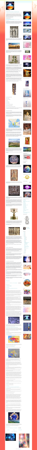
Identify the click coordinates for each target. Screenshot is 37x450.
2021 (24, 235)
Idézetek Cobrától (24, 206)
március (25, 249)
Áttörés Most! (24, 199)
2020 (24, 236)
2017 (24, 253)
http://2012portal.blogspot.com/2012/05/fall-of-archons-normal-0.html (11, 288)
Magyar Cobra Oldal (25, 207)
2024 (24, 233)
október (25, 238)
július (24, 240)
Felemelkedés (24, 202)
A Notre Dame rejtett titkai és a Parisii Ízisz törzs (26, 242)
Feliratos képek (24, 203)
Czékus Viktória (27, 227)
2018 (24, 252)
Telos (23, 211)
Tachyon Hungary (24, 210)
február (25, 250)
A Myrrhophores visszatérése (26, 246)
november (25, 237)
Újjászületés (10, 3)
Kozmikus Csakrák (25, 244)
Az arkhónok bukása (26, 243)
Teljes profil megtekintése (28, 228)
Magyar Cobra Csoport (8, 426)
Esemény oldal (24, 200)
